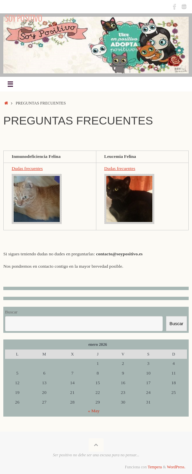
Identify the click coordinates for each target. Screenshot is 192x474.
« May (94, 410)
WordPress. (176, 467)
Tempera (155, 467)
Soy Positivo (23, 18)
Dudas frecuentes (27, 168)
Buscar (11, 311)
